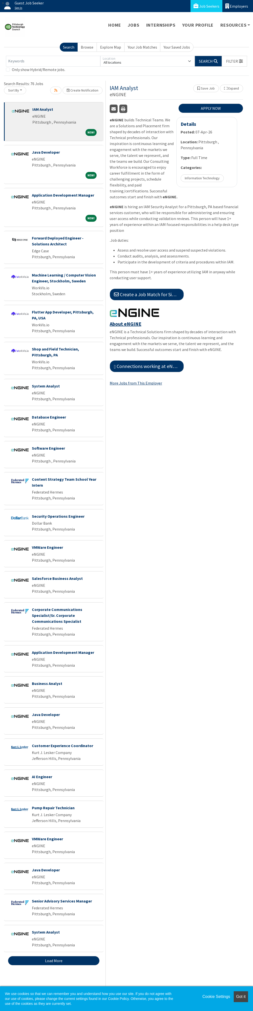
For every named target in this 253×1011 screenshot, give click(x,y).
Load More (54, 960)
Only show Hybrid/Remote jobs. (38, 69)
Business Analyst (47, 683)
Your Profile (198, 25)
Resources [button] (233, 25)
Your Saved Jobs (177, 47)
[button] (234, 61)
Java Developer (46, 152)
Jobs (133, 25)
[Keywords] (53, 61)
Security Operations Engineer (58, 516)
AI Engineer (42, 776)
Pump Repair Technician (53, 807)
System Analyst (46, 386)
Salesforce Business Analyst (57, 578)
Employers (236, 6)
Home (114, 25)
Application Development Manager (63, 195)
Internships (160, 25)
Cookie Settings (216, 996)
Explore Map (110, 47)
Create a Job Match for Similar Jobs (149, 294)
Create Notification (82, 90)
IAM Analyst (42, 109)
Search (68, 47)
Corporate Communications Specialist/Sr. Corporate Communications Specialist (57, 615)
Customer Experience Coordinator (62, 745)
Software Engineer (48, 448)
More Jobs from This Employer (136, 383)
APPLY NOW (211, 108)
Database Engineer (49, 417)
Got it (241, 996)
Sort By (13, 90)
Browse (87, 47)
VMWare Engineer (47, 547)
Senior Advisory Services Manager (62, 901)
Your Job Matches (142, 47)
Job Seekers (206, 6)
